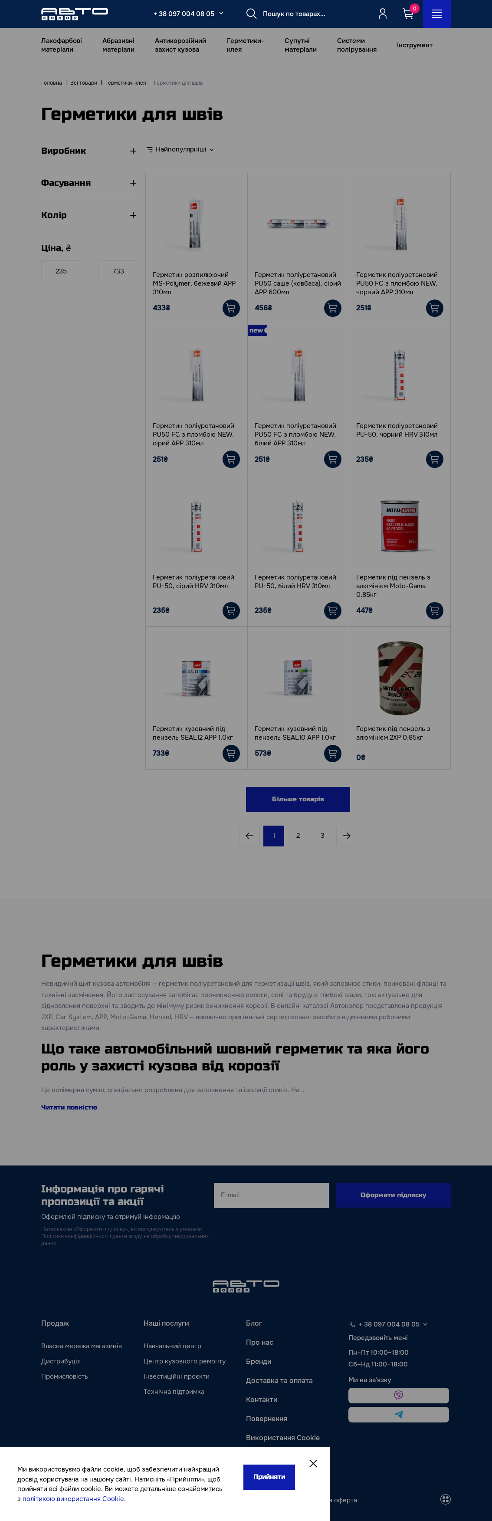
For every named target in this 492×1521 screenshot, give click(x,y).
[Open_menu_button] (437, 14)
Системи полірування (357, 45)
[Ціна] (61, 271)
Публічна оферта (330, 1500)
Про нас (259, 1342)
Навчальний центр (172, 1346)
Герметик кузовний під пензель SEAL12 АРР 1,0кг (193, 733)
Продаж (55, 1323)
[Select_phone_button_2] (221, 13)
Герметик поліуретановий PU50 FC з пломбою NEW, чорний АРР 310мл (397, 283)
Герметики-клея (245, 45)
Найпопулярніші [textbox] (181, 149)
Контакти (262, 1399)
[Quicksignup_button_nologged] (383, 14)
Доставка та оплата (279, 1380)
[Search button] (252, 14)
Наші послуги (166, 1323)
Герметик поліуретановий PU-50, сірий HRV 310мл (193, 581)
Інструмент (415, 45)
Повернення (266, 1418)
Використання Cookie (283, 1437)
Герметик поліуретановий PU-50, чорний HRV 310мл (397, 430)
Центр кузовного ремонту (185, 1361)
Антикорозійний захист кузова (180, 45)
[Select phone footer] (425, 1324)
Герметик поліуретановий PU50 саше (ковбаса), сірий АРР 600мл (298, 283)
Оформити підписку (393, 1195)
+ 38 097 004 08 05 (184, 14)
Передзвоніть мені (378, 1337)
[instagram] (213, 1500)
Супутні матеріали (301, 45)
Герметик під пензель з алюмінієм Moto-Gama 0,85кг (393, 586)
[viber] (398, 1395)
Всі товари (83, 82)
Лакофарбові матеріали (61, 45)
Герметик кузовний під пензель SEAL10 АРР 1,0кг (295, 733)
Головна (51, 82)
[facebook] (192, 1500)
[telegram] (398, 1414)
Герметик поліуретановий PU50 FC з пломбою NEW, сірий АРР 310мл (193, 434)
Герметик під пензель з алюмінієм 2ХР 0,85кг (393, 733)
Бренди (259, 1361)
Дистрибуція (61, 1361)
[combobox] (185, 149)
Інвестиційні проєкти (177, 1376)
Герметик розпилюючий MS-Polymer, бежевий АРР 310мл (194, 283)
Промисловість (64, 1376)
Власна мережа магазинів (81, 1346)
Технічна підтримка (174, 1391)
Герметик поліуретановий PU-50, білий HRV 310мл (295, 581)
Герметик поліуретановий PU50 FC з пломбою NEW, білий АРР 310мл (295, 434)
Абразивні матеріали (118, 45)
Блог (254, 1323)
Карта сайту (266, 1457)
